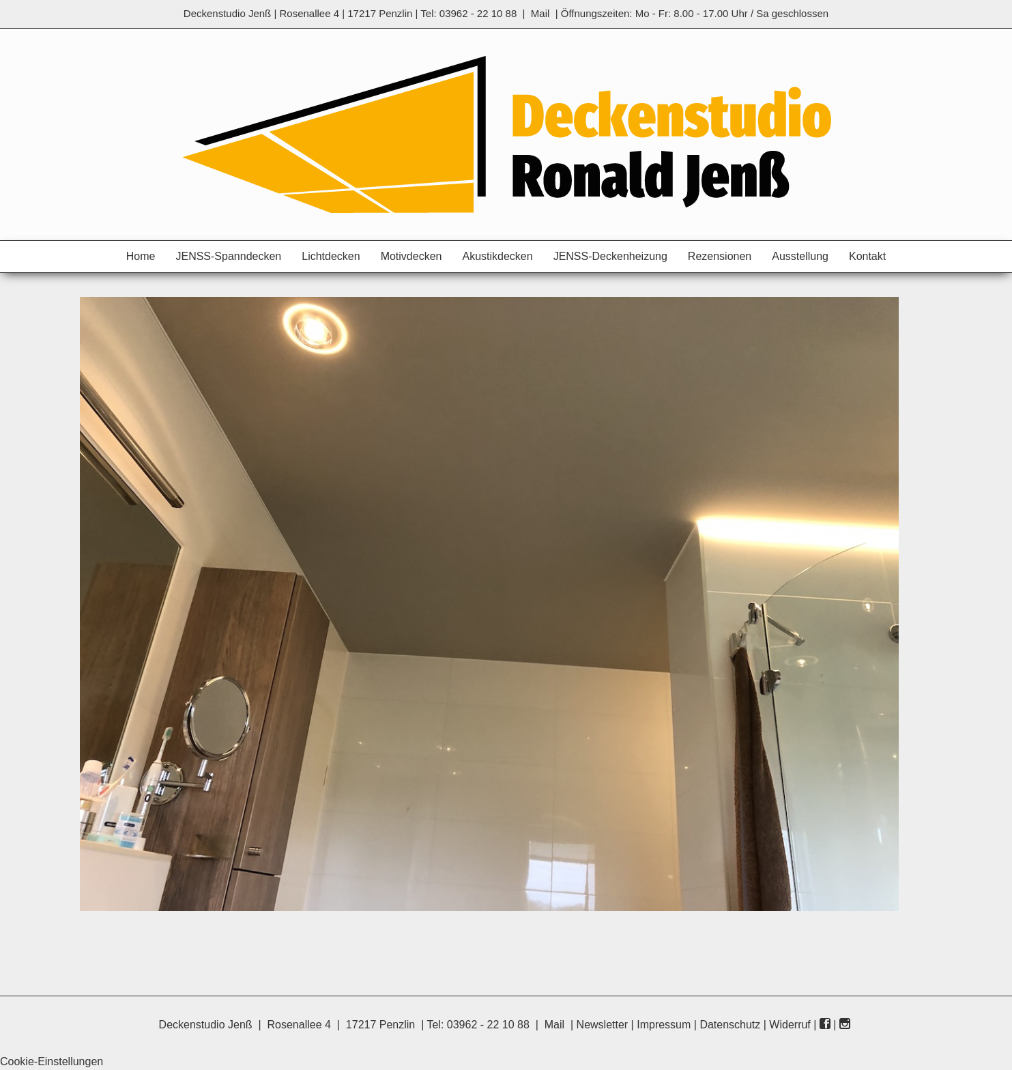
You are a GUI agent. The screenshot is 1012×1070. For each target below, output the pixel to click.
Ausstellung (800, 256)
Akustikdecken (497, 256)
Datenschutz (729, 1024)
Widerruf (789, 1024)
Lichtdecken (331, 256)
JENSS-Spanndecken (228, 256)
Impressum (664, 1024)
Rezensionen (719, 256)
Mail (540, 13)
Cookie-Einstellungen (51, 1061)
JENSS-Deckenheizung (610, 256)
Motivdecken (411, 256)
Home (141, 256)
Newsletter (602, 1024)
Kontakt (867, 256)
